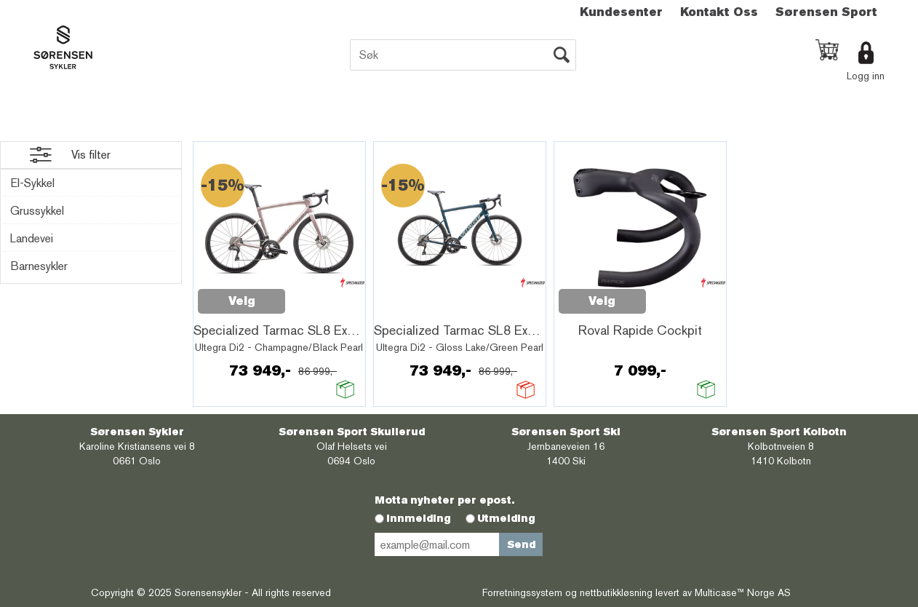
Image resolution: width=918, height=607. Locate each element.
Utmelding (506, 518)
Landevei (31, 238)
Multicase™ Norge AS (743, 592)
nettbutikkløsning (616, 592)
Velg (241, 301)
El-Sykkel (32, 183)
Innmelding (418, 518)
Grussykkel (37, 211)
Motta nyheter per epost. (444, 500)
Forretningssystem (522, 592)
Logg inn (866, 76)
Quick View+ (323, 293)
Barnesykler (39, 266)
